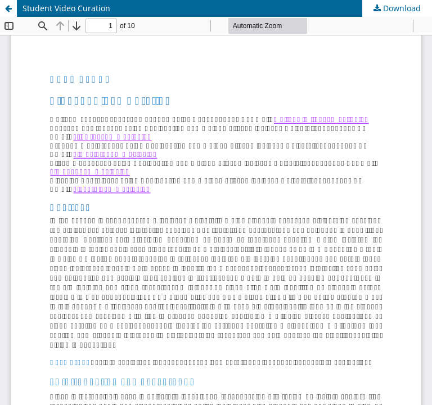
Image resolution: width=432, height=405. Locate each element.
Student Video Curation (66, 8)
